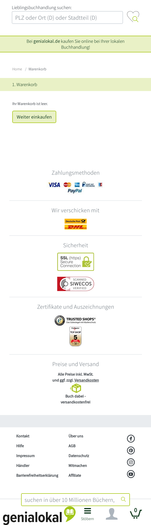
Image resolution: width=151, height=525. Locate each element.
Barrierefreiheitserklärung (37, 475)
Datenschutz (79, 455)
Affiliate (75, 475)
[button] (88, 516)
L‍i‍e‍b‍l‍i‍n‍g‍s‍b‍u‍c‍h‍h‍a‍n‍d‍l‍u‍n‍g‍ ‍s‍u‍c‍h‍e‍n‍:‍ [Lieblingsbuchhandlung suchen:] (42, 7)
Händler (22, 465)
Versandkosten (86, 380)
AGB (72, 445)
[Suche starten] (123, 500)
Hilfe (20, 445)
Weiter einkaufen (34, 117)
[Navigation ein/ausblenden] (112, 514)
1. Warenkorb (24, 84)
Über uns (76, 436)
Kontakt (22, 436)
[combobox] (70, 500)
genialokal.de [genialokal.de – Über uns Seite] (46, 41)
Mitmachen (78, 465)
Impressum (25, 455)
